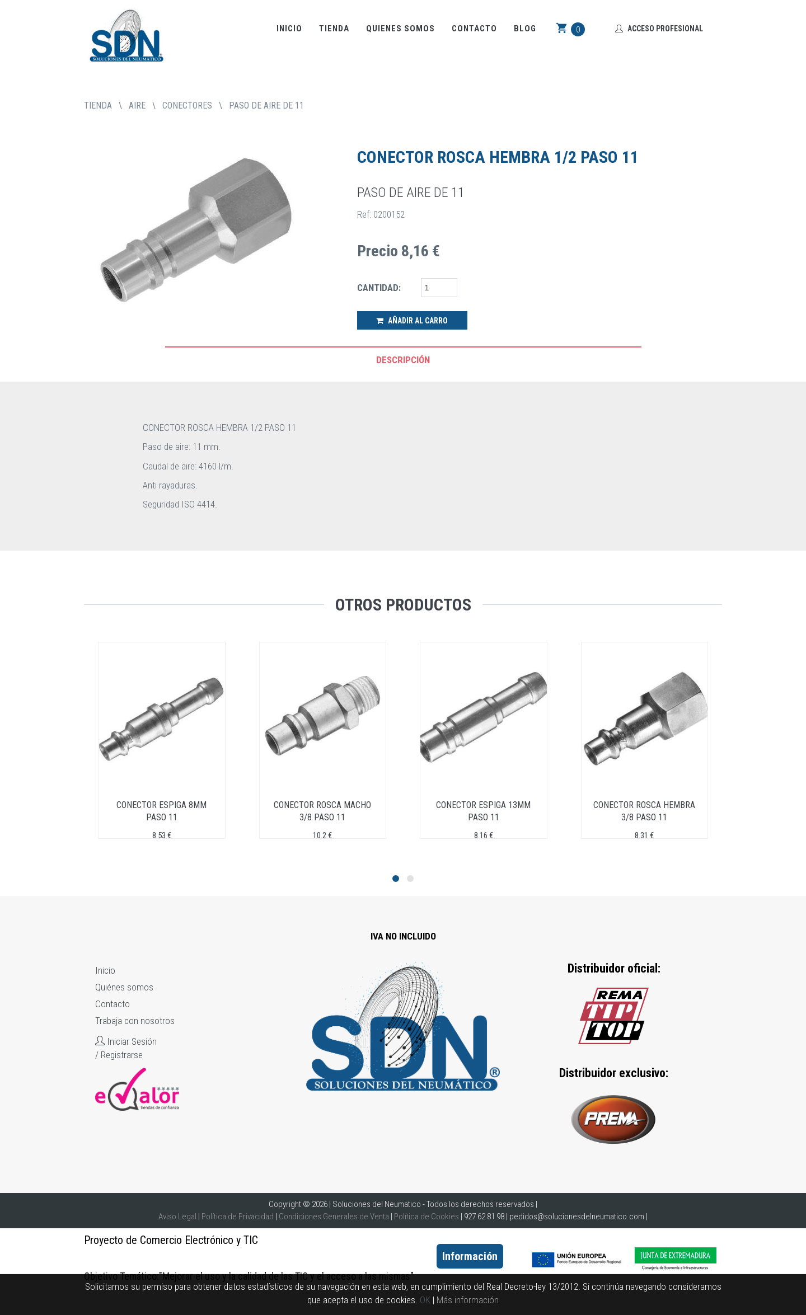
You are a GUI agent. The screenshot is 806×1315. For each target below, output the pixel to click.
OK (425, 1299)
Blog (525, 29)
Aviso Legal (177, 1216)
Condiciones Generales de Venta (334, 1216)
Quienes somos (400, 29)
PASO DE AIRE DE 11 (266, 105)
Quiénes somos (124, 987)
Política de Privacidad (238, 1216)
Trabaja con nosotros (135, 1020)
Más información (468, 1299)
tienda (98, 105)
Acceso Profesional (659, 28)
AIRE (137, 105)
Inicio (289, 29)
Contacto (474, 29)
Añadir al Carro (412, 320)
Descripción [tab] (403, 359)
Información (470, 1256)
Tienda (334, 29)
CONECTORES (187, 105)
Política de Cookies (426, 1216)
